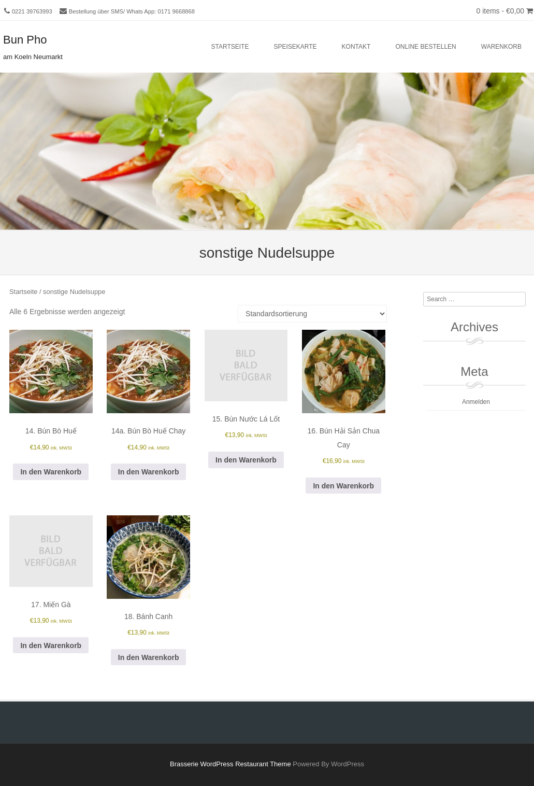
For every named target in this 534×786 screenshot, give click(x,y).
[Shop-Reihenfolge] (312, 313)
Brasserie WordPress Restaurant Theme (230, 764)
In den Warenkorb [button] (50, 472)
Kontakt (356, 46)
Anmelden (476, 401)
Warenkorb (501, 46)
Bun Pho (25, 39)
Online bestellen (425, 46)
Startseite (230, 46)
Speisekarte (294, 46)
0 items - (504, 11)
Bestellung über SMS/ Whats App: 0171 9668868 (132, 11)
